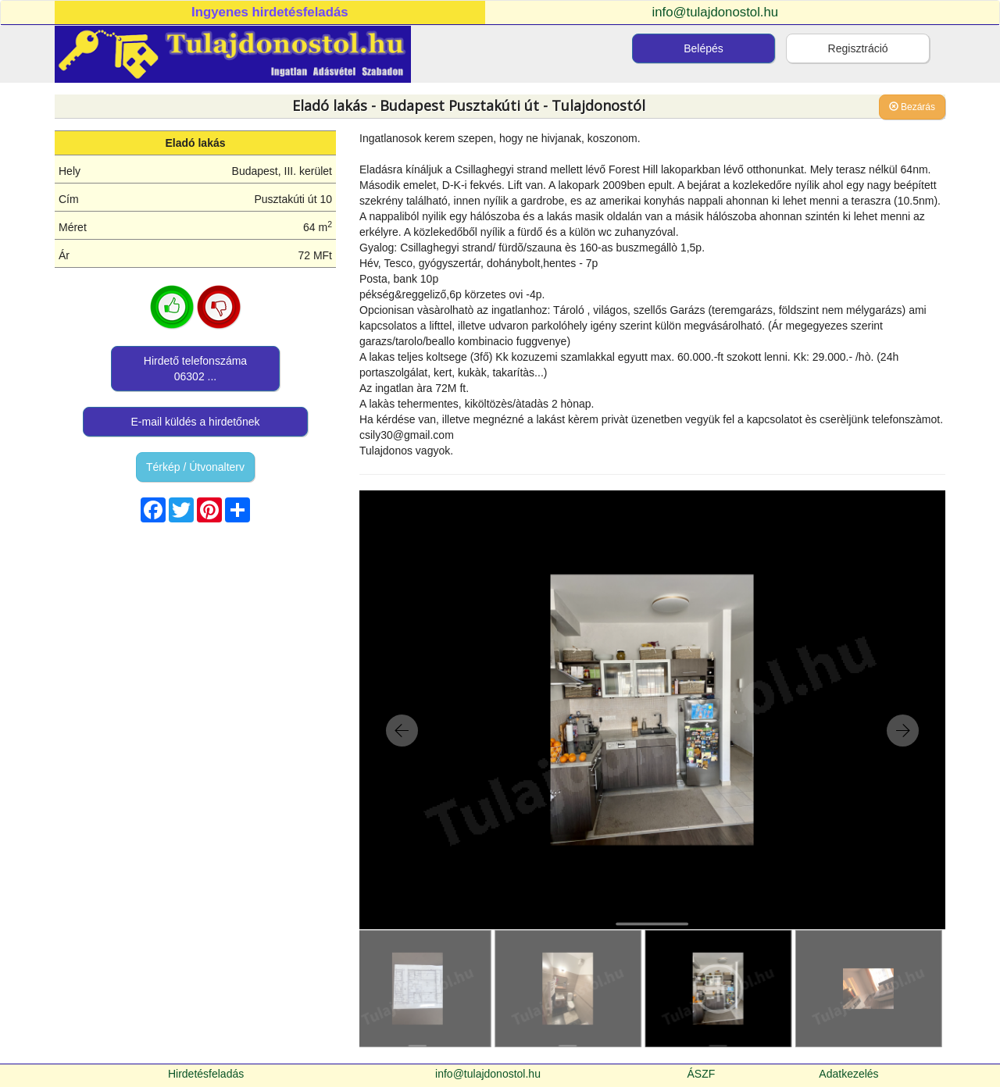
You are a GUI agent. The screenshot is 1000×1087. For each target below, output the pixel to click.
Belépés (703, 48)
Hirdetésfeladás (206, 1073)
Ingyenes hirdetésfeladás (269, 12)
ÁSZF (702, 1073)
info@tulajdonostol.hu (715, 12)
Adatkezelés (848, 1073)
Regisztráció (858, 48)
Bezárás (912, 107)
